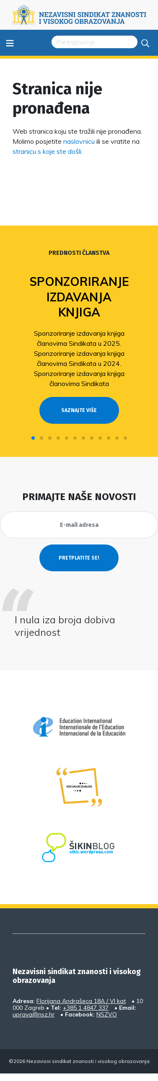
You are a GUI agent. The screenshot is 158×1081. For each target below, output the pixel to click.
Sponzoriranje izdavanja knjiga (79, 296)
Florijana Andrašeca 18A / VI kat (81, 1001)
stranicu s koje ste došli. (48, 151)
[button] (33, 438)
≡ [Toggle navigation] (9, 42)
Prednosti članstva (79, 253)
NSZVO (106, 1014)
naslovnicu (79, 141)
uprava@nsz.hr (33, 1014)
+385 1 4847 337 (86, 1007)
